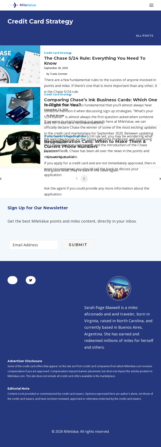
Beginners (80, 136)
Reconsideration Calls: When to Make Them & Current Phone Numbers (95, 144)
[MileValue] (22, 5)
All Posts (144, 35)
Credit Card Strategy (58, 53)
